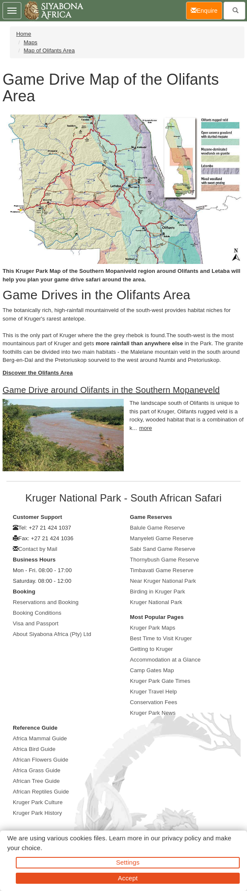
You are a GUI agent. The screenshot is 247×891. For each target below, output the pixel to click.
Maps (30, 42)
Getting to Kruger (151, 649)
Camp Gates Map (152, 670)
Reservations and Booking (45, 602)
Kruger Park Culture (38, 802)
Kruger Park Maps (152, 628)
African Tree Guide (36, 781)
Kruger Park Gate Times (160, 681)
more (145, 428)
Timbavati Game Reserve (162, 570)
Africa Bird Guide (34, 749)
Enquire (206, 10)
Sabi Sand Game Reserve (162, 549)
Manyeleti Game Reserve (162, 538)
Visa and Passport (35, 623)
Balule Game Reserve (157, 527)
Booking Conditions (37, 613)
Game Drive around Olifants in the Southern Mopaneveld (111, 390)
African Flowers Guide (40, 759)
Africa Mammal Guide (40, 738)
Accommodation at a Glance (165, 659)
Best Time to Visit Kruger (161, 638)
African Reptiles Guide (41, 791)
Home (23, 34)
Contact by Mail (37, 549)
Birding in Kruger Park (157, 591)
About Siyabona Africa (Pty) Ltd (52, 634)
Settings (127, 862)
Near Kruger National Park (163, 581)
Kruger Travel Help (153, 691)
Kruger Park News (153, 713)
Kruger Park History (37, 813)
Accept (127, 878)
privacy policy (181, 838)
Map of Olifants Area (49, 50)
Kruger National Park (156, 602)
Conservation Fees (153, 702)
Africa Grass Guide (37, 770)
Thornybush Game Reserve (164, 559)
